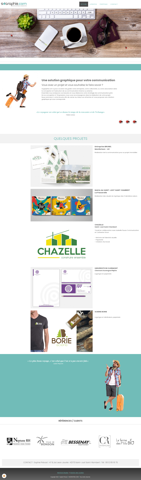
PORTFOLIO (104, 4)
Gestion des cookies (77, 473)
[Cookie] (4, 476)
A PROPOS (93, 4)
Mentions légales (62, 473)
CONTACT (114, 4)
